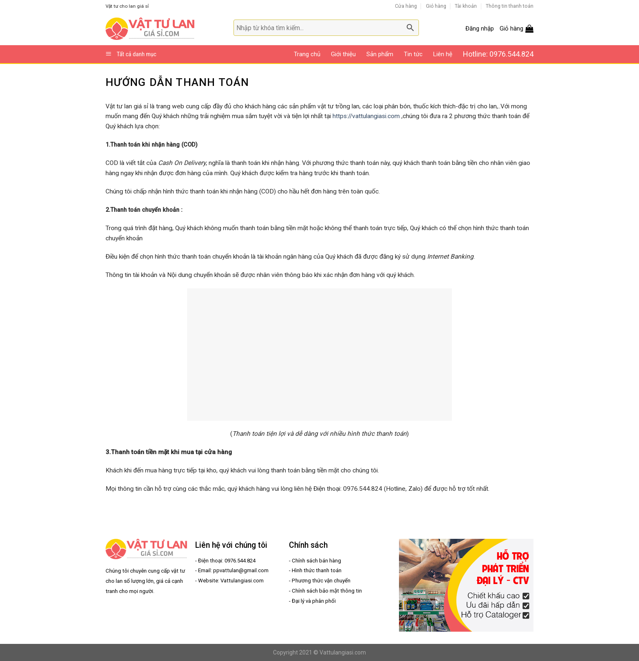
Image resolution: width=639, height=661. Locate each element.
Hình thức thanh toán (317, 570)
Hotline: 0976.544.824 (498, 54)
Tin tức (413, 54)
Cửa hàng (406, 6)
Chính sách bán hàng (316, 561)
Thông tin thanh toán (509, 6)
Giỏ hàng (436, 6)
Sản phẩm (379, 54)
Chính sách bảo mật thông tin (327, 591)
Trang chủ (307, 54)
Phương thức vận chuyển (321, 581)
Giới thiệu (343, 54)
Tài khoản (466, 6)
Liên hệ (442, 54)
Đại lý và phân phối (314, 601)
